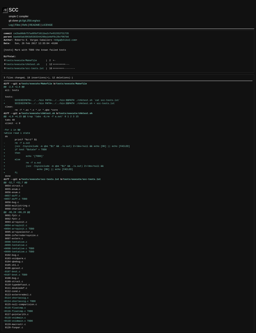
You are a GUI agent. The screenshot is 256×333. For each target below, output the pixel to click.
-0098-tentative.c (15, 242)
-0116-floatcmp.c (15, 308)
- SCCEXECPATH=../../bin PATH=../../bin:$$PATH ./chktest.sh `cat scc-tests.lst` (62, 100)
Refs (24, 24)
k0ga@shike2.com (65, 40)
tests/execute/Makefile (21, 60)
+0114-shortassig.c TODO (20, 301)
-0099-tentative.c (15, 245)
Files (17, 24)
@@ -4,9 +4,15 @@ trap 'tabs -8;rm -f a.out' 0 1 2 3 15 (41, 116)
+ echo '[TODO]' (24, 156)
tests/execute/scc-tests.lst (25, 68)
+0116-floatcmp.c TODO (18, 311)
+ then (12, 153)
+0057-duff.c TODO (15, 199)
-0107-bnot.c (12, 271)
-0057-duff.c (12, 195)
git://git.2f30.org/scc (29, 20)
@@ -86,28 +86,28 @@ (17, 212)
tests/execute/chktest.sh (22, 64)
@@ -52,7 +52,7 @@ (15, 182)
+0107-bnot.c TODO (15, 275)
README (34, 24)
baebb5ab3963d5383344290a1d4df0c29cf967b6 (41, 37)
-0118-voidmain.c (15, 318)
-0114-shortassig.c (16, 298)
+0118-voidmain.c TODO (18, 321)
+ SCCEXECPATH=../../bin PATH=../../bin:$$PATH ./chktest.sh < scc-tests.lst (59, 103)
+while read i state (17, 133)
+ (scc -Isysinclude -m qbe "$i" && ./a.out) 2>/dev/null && (54, 166)
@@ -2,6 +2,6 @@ (14, 87)
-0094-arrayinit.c (15, 225)
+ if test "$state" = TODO (25, 149)
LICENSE (47, 24)
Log (11, 24)
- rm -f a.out (17, 143)
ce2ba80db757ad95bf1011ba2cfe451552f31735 (41, 33)
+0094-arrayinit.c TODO (19, 229)
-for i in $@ (12, 130)
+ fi (11, 172)
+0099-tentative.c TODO (19, 251)
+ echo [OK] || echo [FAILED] (38, 169)
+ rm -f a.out (22, 162)
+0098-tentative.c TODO (19, 248)
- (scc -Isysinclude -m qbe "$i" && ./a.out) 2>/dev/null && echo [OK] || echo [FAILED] (67, 146)
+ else (12, 159)
